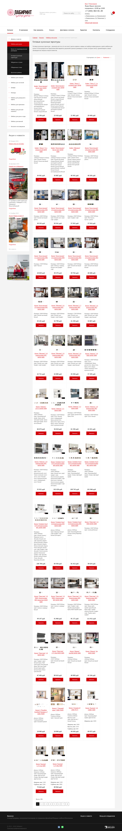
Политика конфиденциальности (17, 828)
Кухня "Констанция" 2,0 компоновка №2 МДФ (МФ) (91, 258)
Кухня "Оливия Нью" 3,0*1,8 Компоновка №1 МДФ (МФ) (41, 525)
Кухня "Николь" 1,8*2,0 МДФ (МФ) (41, 407)
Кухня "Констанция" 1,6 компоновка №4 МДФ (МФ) (57, 258)
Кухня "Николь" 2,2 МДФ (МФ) (74, 407)
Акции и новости (86, 816)
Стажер (9, 818)
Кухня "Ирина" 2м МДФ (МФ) (92, 652)
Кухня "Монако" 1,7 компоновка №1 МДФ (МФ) (74, 307)
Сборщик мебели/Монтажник (62, 818)
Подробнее (12, 159)
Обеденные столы (16, 67)
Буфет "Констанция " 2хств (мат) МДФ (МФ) (41, 88)
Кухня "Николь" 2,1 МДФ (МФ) (58, 409)
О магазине (23, 30)
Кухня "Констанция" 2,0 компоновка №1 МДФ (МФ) (41, 307)
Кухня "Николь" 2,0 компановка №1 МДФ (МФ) (41, 463)
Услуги (51, 30)
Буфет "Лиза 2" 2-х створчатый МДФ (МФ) (91, 85)
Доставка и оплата (67, 30)
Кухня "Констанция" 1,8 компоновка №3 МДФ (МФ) (91, 150)
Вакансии (10, 816)
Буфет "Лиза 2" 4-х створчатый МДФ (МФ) (41, 150)
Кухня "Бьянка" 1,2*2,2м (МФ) (41, 765)
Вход (86, 4)
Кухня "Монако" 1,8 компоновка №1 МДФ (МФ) (41, 355)
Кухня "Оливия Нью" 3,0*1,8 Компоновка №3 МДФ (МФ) (75, 463)
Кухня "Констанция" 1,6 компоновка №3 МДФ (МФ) (41, 210)
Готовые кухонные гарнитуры (16, 56)
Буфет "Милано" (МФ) (74, 149)
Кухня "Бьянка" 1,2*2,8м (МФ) (58, 765)
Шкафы (13, 87)
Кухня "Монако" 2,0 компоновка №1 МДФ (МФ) (58, 355)
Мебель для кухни (16, 44)
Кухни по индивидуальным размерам (19, 50)
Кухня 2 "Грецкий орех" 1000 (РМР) (58, 709)
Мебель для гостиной (17, 82)
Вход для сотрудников (107, 816)
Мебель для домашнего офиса (18, 98)
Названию (106, 57)
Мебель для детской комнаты (17, 110)
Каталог (10, 30)
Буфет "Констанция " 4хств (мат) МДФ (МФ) (58, 150)
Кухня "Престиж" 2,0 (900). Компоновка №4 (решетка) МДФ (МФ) (41, 599)
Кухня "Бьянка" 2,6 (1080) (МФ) (91, 709)
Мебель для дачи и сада (18, 116)
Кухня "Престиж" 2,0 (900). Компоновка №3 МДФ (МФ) (58, 598)
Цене (98, 57)
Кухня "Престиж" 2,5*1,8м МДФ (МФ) (58, 652)
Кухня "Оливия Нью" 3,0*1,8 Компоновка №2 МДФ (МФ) (91, 463)
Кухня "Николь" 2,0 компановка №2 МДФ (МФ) (91, 408)
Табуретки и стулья (16, 62)
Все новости (12, 249)
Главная (35, 37)
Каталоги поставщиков (18, 126)
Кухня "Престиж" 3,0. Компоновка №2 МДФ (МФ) (92, 598)
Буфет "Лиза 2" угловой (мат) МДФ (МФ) (74, 85)
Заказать (41, 120)
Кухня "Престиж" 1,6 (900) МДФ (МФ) (91, 523)
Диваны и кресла (16, 39)
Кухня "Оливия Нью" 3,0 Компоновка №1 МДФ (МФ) (75, 524)
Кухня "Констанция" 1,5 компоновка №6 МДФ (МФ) (41, 258)
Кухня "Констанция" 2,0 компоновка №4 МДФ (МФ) (57, 210)
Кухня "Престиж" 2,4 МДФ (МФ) (41, 654)
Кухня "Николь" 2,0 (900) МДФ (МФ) (91, 354)
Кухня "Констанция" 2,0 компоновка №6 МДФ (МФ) (91, 210)
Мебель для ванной (17, 121)
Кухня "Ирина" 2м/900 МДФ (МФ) (75, 652)
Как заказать (38, 30)
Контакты (96, 30)
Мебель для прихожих (17, 104)
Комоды (13, 93)
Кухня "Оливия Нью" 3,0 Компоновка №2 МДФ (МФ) (58, 524)
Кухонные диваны (16, 72)
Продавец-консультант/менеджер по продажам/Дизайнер (32, 818)
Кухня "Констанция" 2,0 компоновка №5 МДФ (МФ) (74, 210)
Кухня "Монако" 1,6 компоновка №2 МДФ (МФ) (91, 307)
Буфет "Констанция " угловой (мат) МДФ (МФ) (58, 87)
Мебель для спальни (17, 77)
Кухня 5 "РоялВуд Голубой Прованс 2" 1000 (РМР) (41, 712)
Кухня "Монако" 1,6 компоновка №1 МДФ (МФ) (58, 307)
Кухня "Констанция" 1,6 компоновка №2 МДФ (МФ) (74, 258)
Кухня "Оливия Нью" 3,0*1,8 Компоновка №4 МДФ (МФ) (58, 463)
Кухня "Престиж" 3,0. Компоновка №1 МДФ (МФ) (75, 598)
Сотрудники (110, 30)
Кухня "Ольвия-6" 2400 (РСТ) (75, 709)
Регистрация (93, 4)
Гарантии (83, 30)
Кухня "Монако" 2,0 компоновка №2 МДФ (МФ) (74, 355)
